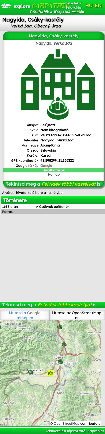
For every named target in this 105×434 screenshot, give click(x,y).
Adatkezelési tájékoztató (65, 431)
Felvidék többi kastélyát (68, 184)
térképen (28, 315)
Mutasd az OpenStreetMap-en (77, 315)
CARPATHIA (29, 5)
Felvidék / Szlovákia (73, 5)
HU (89, 5)
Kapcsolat (95, 431)
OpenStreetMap (67, 423)
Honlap (54, 174)
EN (98, 5)
